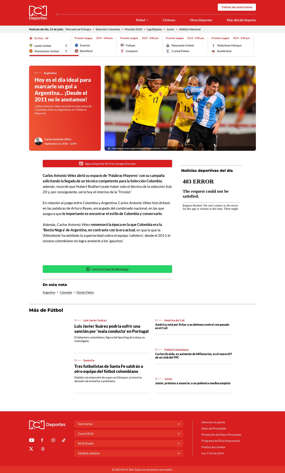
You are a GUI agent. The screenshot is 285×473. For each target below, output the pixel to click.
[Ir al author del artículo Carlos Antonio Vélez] (39, 141)
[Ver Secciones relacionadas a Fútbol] (147, 20)
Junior (170, 29)
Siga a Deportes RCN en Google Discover (107, 163)
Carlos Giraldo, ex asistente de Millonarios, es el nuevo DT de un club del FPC (193, 356)
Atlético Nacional (190, 29)
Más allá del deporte (241, 20)
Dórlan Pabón (85, 292)
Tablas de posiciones (236, 7)
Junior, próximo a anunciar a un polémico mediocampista (192, 383)
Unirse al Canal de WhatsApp (107, 269)
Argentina (49, 292)
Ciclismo (169, 20)
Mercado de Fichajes (78, 29)
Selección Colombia (108, 29)
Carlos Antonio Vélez (57, 139)
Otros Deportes (201, 20)
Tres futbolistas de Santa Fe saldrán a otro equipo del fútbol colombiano (108, 369)
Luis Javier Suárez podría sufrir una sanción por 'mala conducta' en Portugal (111, 329)
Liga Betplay (154, 29)
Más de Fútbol (46, 310)
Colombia (66, 292)
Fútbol (140, 20)
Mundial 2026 (133, 29)
